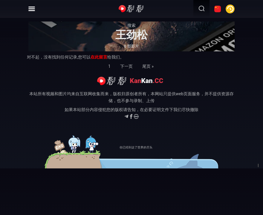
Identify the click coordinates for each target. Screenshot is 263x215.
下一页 (126, 66)
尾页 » (148, 66)
